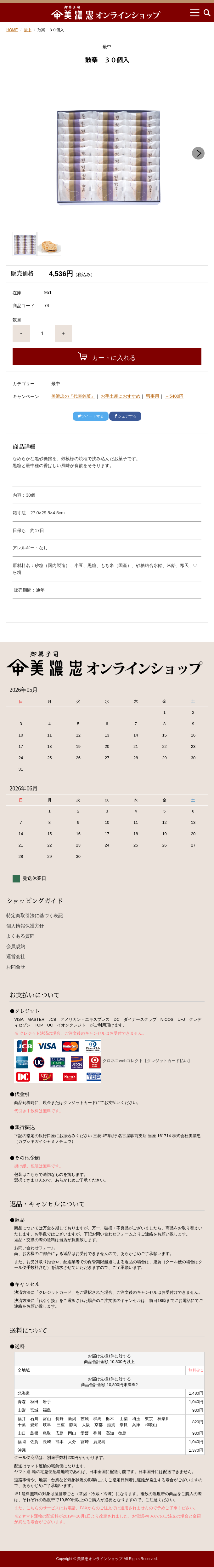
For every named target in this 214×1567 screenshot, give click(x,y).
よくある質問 (20, 936)
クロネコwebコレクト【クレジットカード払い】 (147, 1060)
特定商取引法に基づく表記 (34, 915)
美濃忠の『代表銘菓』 (73, 396)
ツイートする (90, 416)
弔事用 (152, 396)
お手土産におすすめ (120, 396)
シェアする (125, 416)
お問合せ (15, 966)
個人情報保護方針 (25, 925)
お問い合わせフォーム (34, 1248)
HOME (12, 30)
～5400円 (174, 396)
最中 (27, 30)
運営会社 (15, 956)
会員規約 (15, 946)
